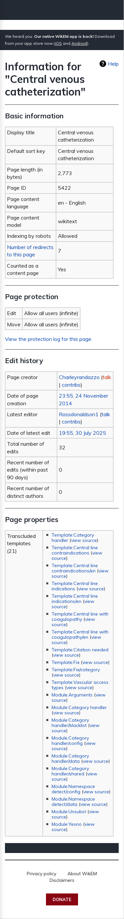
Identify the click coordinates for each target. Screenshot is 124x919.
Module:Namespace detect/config (73, 789)
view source (84, 540)
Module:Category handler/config (70, 740)
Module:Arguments (72, 695)
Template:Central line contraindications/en (75, 568)
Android (79, 43)
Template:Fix (65, 662)
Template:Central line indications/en (75, 598)
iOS (58, 43)
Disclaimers (62, 880)
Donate (62, 899)
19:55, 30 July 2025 (82, 432)
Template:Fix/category (76, 670)
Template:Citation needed (80, 650)
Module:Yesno (67, 824)
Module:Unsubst (69, 812)
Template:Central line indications (75, 586)
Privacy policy (41, 874)
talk (107, 377)
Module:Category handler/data (70, 758)
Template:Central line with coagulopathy (80, 616)
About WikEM (82, 874)
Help (113, 63)
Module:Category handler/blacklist (70, 722)
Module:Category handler (79, 707)
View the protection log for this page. (48, 339)
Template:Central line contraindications (75, 550)
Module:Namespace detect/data (73, 801)
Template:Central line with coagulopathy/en (80, 634)
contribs (71, 384)
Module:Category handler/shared (70, 771)
